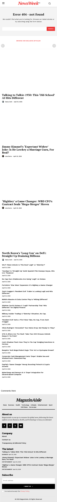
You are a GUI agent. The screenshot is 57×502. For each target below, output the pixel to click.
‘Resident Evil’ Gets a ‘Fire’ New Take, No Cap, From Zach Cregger (25, 321)
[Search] (51, 29)
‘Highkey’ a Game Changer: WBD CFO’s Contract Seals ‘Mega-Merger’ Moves (27, 202)
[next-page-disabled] (54, 46)
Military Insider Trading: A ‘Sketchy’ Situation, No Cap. (24, 314)
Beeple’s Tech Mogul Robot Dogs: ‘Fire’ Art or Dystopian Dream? (28, 350)
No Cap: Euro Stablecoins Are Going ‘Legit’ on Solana (23, 279)
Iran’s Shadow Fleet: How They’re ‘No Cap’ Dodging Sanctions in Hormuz (28, 343)
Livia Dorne (8, 156)
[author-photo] (3, 102)
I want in (28, 486)
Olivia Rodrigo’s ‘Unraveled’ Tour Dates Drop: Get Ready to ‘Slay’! (28, 328)
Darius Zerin (8, 102)
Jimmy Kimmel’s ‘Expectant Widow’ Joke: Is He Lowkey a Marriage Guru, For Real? (28, 149)
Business (5, 454)
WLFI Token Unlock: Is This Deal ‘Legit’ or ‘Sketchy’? (23, 265)
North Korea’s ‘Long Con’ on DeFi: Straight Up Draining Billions (24, 254)
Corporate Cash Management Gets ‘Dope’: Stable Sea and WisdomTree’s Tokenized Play (25, 357)
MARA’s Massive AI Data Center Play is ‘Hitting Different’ (25, 299)
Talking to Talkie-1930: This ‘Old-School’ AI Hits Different (28, 96)
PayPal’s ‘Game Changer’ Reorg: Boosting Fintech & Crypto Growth (26, 365)
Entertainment (7, 462)
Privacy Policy (24, 491)
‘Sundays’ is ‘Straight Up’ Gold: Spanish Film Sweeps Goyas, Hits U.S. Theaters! (28, 272)
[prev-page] (3, 46)
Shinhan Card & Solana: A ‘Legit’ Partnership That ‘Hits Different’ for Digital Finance (24, 306)
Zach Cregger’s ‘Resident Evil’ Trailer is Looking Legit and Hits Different (27, 292)
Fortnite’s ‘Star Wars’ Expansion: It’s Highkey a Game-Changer (27, 285)
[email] (28, 480)
